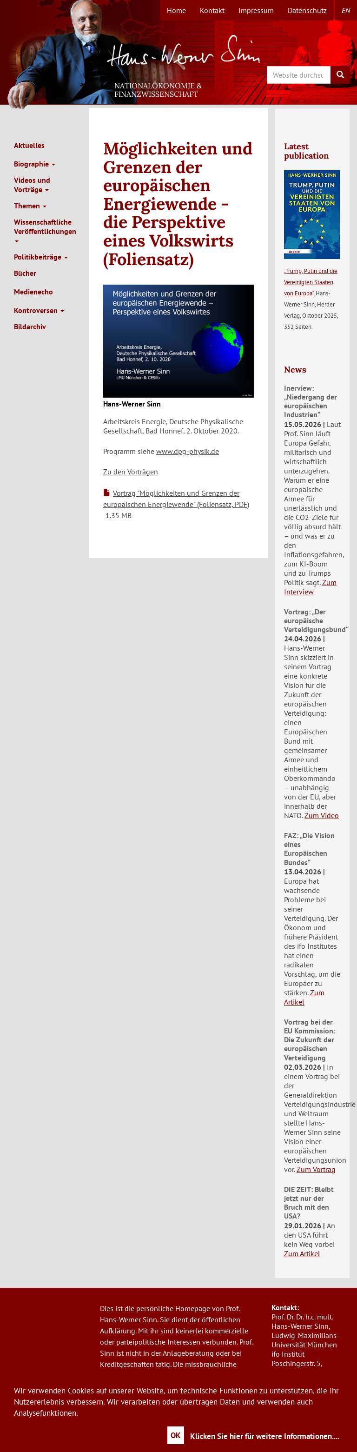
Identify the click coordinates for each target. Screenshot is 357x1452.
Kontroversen (39, 310)
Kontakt (212, 10)
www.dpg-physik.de (187, 451)
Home (176, 10)
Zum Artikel (304, 997)
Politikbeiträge (41, 256)
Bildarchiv (30, 326)
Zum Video (321, 815)
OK (176, 1435)
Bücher (25, 273)
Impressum (256, 10)
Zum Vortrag (316, 1169)
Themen (30, 205)
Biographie (34, 163)
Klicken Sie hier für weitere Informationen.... (264, 1436)
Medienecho (33, 291)
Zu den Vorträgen (130, 471)
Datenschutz (307, 10)
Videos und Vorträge (32, 184)
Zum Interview (310, 587)
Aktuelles (29, 145)
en (346, 10)
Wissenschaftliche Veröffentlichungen (45, 229)
